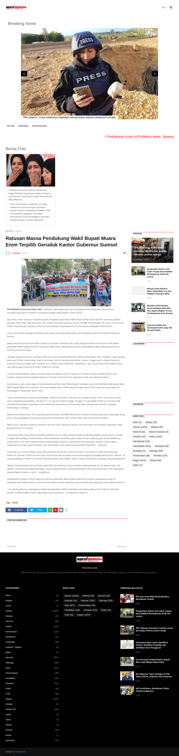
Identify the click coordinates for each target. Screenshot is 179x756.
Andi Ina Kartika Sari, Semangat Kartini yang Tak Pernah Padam (159, 327)
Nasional (32, 657)
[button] (164, 7)
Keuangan (139, 450)
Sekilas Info (32, 709)
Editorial (157, 427)
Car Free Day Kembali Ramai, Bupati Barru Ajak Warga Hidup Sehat (153, 660)
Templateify (20, 752)
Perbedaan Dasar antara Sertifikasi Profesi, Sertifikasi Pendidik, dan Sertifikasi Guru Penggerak (152, 645)
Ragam (139, 460)
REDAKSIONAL (39, 126)
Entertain (139, 436)
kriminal (155, 460)
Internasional (141, 441)
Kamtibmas (32, 636)
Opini (32, 667)
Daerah (18, 231)
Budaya (151, 422)
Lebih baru (11, 546)
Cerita (32, 605)
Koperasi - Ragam (32, 647)
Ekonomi (139, 431)
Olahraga (156, 450)
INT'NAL (11, 126)
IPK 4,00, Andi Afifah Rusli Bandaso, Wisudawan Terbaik (152, 598)
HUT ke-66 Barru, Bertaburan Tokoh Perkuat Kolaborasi (152, 689)
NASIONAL (23, 126)
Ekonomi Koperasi (158, 431)
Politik (32, 688)
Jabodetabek (142, 446)
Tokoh (32, 719)
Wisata (32, 724)
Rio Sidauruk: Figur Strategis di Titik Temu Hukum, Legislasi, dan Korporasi (154, 675)
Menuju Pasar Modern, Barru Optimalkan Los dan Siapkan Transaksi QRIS (159, 291)
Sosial (32, 714)
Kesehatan (162, 446)
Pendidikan (32, 678)
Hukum (155, 436)
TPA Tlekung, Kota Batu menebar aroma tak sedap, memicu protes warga (154, 629)
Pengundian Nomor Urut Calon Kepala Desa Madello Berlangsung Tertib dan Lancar (159, 273)
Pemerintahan (141, 455)
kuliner (137, 465)
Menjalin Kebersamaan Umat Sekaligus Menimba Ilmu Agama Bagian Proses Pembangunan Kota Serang (160, 309)
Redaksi (32, 704)
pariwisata (32, 740)
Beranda (9, 231)
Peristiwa (160, 455)
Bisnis (137, 422)
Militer (32, 652)
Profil (32, 693)
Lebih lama (121, 546)
